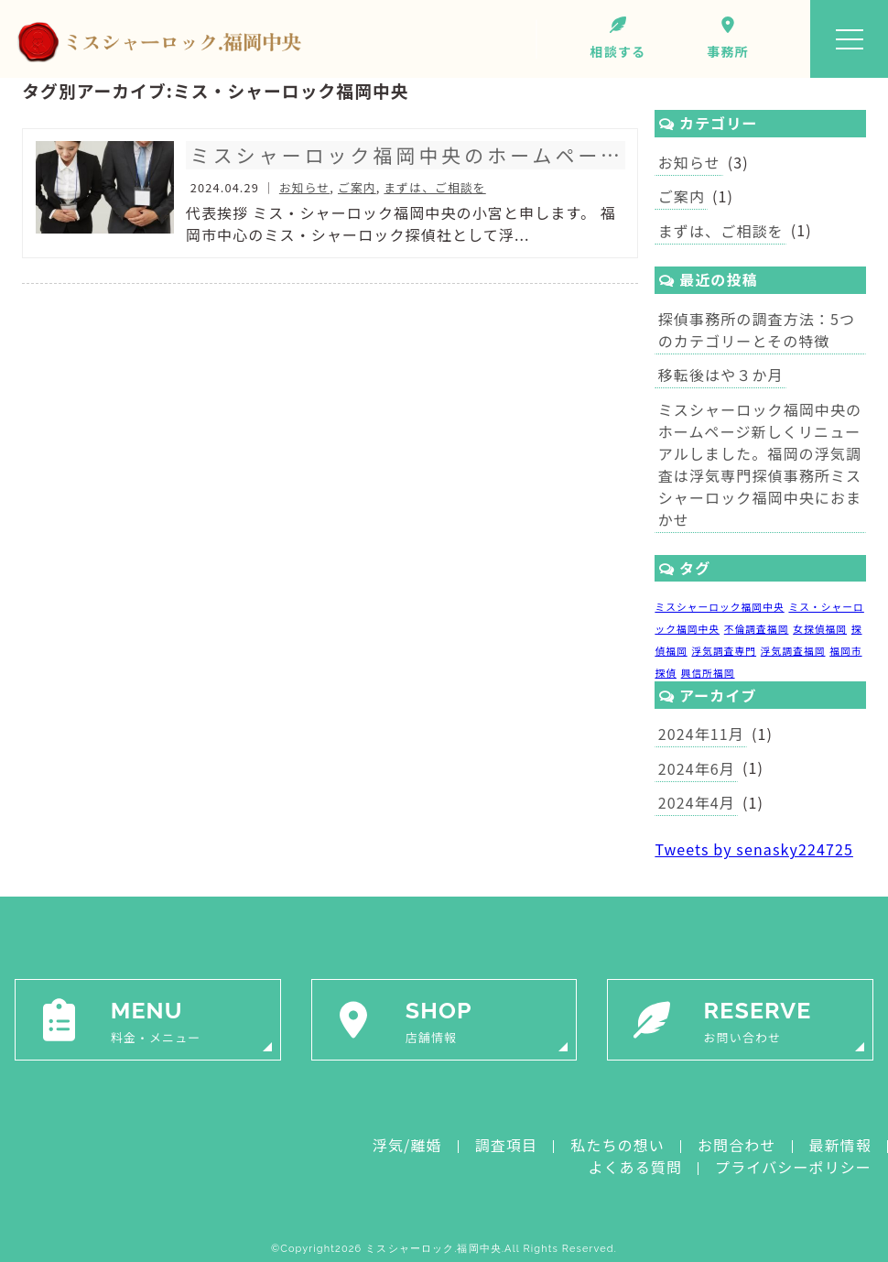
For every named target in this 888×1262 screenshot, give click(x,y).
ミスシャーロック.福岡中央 (433, 1249)
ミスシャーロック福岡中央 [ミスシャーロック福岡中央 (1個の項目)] (719, 607)
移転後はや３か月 (721, 375)
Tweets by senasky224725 (754, 849)
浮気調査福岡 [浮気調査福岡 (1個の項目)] (793, 651)
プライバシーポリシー (793, 1167)
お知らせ (689, 162)
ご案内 (681, 196)
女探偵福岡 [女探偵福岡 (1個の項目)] (820, 629)
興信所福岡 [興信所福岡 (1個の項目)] (708, 673)
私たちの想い (617, 1145)
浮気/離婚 (407, 1145)
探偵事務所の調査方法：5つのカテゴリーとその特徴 (756, 330)
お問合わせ (737, 1145)
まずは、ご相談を (721, 231)
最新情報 (840, 1145)
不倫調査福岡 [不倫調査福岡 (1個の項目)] (756, 629)
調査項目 (506, 1145)
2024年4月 (696, 802)
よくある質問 (635, 1167)
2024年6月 (696, 768)
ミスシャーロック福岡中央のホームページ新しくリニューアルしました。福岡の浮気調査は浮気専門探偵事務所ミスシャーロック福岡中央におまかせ (760, 464)
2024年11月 (701, 734)
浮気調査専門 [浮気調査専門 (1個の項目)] (723, 651)
